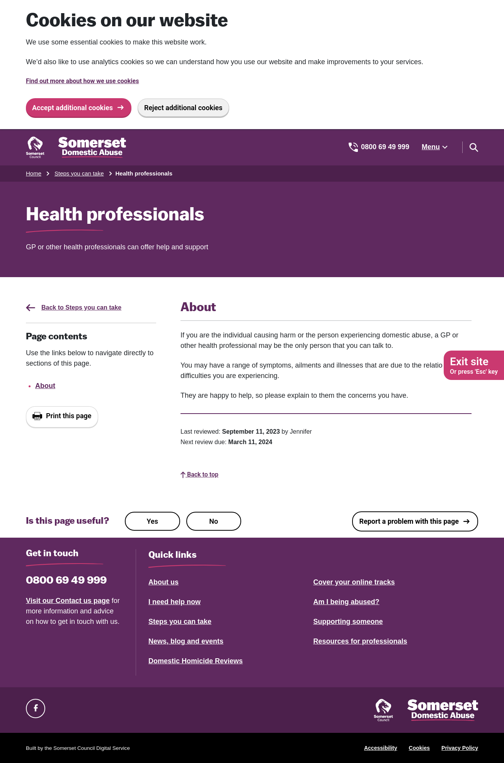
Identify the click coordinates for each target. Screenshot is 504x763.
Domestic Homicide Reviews (195, 661)
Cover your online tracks (354, 582)
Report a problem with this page (409, 521)
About (45, 386)
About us (163, 582)
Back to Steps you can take (73, 307)
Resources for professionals (360, 641)
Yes (152, 521)
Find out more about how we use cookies (82, 81)
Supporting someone (348, 621)
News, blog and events (185, 641)
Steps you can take (79, 173)
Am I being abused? (346, 602)
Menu (431, 147)
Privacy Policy (459, 748)
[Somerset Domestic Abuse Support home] (76, 147)
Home (33, 173)
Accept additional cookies (72, 108)
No (213, 521)
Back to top (199, 474)
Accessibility (380, 748)
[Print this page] (62, 416)
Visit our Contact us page (68, 601)
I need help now (174, 602)
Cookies (419, 748)
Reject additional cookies (183, 108)
